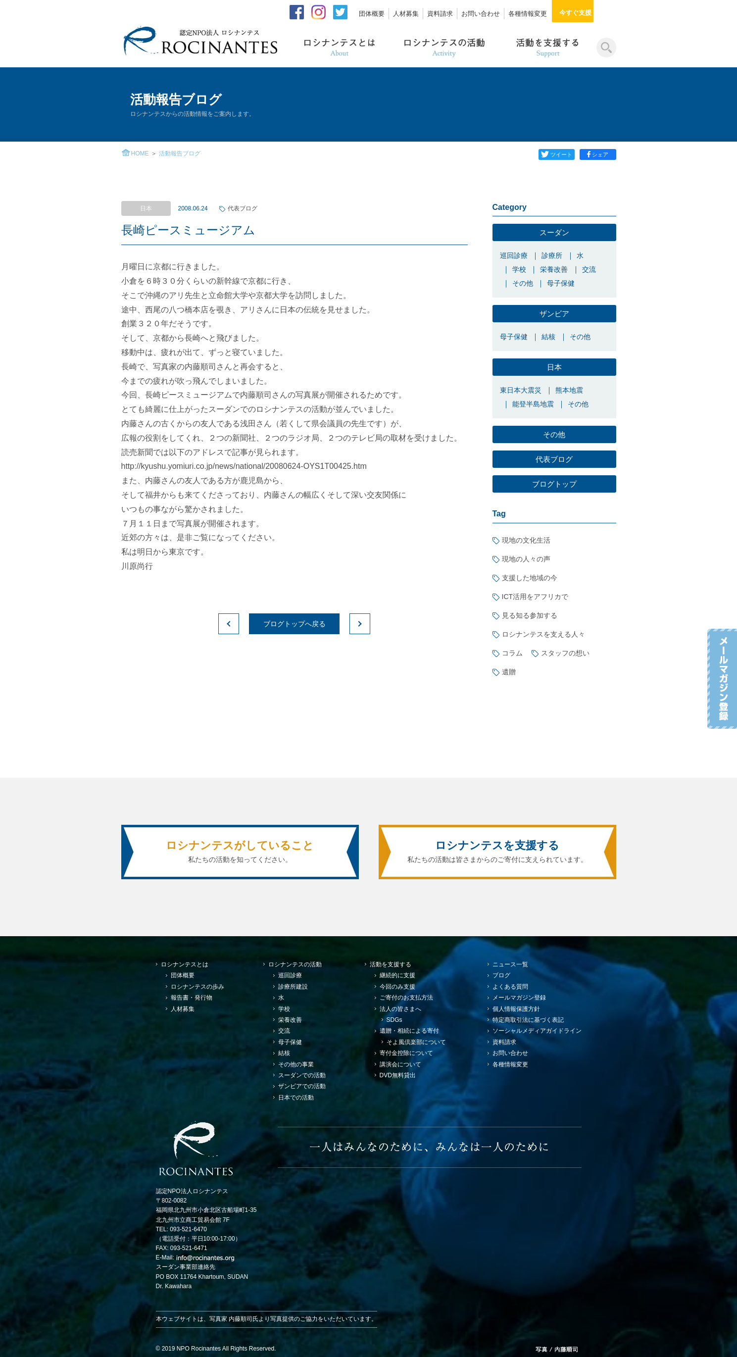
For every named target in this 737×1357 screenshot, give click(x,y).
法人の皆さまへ (400, 1008)
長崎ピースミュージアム (188, 230)
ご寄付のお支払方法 (406, 997)
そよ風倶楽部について (416, 1042)
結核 (548, 337)
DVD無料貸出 (398, 1075)
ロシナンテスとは (184, 964)
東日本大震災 (520, 390)
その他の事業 (296, 1064)
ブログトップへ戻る (294, 624)
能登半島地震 (533, 404)
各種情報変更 (527, 13)
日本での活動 (296, 1097)
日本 (554, 367)
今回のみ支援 (397, 986)
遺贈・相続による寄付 (409, 1030)
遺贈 (509, 672)
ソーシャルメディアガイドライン (537, 1030)
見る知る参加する (529, 615)
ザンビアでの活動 (302, 1086)
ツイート (556, 154)
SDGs (394, 1019)
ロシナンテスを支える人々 (543, 634)
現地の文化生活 (526, 540)
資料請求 (440, 13)
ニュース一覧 (510, 964)
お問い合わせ (480, 13)
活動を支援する (390, 964)
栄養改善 (554, 269)
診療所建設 (293, 986)
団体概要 (372, 13)
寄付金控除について (406, 1053)
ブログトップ (554, 484)
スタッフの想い (565, 653)
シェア (598, 154)
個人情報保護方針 (516, 1008)
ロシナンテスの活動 (295, 964)
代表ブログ (242, 208)
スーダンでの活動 (302, 1075)
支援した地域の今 (529, 578)
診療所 (551, 255)
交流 (589, 269)
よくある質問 (510, 986)
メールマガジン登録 (519, 997)
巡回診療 (514, 255)
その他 (522, 283)
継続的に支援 (397, 975)
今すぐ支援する (586, 12)
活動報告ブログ (179, 153)
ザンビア (554, 313)
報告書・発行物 (191, 997)
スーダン (554, 232)
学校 (519, 269)
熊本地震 (569, 390)
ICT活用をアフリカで (535, 597)
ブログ (501, 975)
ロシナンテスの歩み (197, 986)
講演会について (400, 1064)
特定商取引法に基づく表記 (528, 1019)
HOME (140, 153)
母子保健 (561, 283)
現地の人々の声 (526, 559)
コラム (512, 653)
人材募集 (406, 13)
